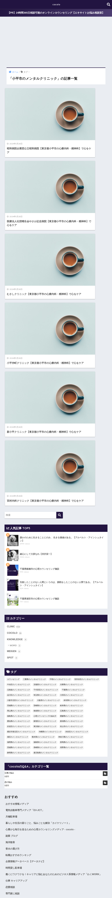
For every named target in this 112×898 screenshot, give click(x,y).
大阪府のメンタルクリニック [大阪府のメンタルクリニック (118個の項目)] (48, 426)
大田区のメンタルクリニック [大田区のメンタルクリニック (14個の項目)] (71, 421)
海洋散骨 (10, 568)
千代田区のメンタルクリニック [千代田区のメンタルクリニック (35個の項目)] (46, 416)
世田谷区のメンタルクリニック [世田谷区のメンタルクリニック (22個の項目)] (86, 405)
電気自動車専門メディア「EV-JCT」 (26, 536)
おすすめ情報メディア (18, 529)
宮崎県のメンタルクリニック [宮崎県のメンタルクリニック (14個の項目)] (45, 431)
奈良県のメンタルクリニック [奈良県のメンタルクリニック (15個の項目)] (75, 426)
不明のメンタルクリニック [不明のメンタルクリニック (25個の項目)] (60, 405)
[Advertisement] (56, 42)
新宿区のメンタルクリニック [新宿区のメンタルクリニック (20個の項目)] (45, 447)
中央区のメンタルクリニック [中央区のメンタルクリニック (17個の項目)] (18, 410)
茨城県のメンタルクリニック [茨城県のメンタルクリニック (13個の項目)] (18, 473)
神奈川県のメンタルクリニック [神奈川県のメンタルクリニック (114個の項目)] (70, 463)
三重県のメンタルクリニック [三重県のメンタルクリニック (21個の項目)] (34, 405)
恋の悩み (8, 508)
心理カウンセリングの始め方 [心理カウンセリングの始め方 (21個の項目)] (45, 442)
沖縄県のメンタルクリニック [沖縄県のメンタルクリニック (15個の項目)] (50, 458)
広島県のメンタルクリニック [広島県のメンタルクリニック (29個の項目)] (71, 437)
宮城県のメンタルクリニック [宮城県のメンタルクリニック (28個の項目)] (18, 431)
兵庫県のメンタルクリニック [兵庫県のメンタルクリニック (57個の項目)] (71, 410)
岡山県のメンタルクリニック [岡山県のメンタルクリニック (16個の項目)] (18, 437)
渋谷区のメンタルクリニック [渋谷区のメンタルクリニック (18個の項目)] (76, 458)
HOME (56, 884)
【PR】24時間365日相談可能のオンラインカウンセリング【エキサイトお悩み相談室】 (56, 13)
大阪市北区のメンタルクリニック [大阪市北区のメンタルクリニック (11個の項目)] (20, 426)
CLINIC (13, 352)
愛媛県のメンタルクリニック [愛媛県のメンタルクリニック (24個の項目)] (71, 442)
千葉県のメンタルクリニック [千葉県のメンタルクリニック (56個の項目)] (73, 416)
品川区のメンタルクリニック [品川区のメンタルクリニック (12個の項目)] (18, 421)
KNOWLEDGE (17, 365)
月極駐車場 (12, 542)
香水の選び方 (13, 575)
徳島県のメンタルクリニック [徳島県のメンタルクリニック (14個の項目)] (18, 442)
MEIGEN (14, 377)
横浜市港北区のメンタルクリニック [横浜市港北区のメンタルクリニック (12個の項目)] (21, 458)
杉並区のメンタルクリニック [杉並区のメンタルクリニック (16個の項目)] (18, 452)
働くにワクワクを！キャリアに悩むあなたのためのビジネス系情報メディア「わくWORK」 (51, 603)
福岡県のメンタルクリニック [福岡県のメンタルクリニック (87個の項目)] (18, 468)
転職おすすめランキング (19, 582)
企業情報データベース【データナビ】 (27, 588)
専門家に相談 (13, 625)
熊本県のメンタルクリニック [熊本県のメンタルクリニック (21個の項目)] (43, 463)
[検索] (59, 240)
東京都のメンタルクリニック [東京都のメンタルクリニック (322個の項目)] (45, 452)
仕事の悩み (9, 499)
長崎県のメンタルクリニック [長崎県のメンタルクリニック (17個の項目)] (45, 473)
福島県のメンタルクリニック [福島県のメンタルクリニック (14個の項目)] (45, 468)
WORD (15, 371)
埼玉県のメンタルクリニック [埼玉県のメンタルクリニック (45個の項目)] (45, 421)
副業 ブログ (12, 562)
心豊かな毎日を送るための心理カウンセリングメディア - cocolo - (42, 555)
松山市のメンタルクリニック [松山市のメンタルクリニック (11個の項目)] (71, 452)
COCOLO (14, 358)
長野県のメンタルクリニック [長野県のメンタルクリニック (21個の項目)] (71, 473)
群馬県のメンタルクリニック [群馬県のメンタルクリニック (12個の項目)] (71, 468)
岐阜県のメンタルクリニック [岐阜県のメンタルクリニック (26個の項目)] (71, 431)
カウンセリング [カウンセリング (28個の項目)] (13, 405)
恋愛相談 (10, 619)
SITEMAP (91, 890)
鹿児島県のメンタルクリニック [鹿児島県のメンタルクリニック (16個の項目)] (46, 479)
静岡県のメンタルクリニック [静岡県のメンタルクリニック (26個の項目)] (18, 479)
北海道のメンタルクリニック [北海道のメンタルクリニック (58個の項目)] (18, 416)
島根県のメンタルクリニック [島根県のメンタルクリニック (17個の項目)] (45, 437)
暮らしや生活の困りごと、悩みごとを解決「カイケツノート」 (40, 549)
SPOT (12, 383)
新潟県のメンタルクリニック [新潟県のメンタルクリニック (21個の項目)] (71, 447)
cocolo (56, 4)
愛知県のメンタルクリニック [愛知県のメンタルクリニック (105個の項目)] (18, 447)
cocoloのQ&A (78, 890)
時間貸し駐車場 (14, 595)
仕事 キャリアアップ (17, 612)
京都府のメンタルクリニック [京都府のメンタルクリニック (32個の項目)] (45, 410)
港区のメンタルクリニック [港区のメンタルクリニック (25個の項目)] (17, 463)
